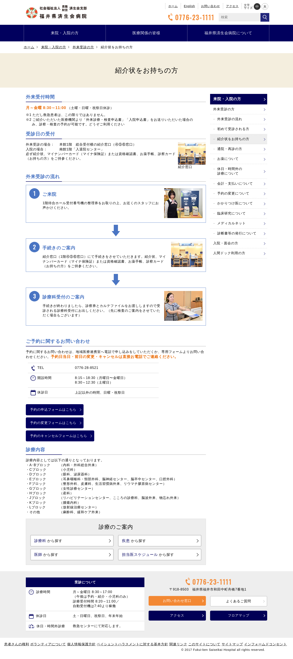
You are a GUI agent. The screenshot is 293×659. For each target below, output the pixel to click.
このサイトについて (204, 646)
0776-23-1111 (191, 17)
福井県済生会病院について (228, 33)
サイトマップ (232, 646)
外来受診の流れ (229, 119)
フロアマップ (238, 618)
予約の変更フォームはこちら (58, 423)
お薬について (228, 158)
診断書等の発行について (236, 233)
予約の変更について (233, 193)
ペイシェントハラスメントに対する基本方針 (132, 646)
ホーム (173, 6)
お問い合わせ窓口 (177, 603)
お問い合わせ (210, 6)
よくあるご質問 (238, 603)
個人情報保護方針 (81, 646)
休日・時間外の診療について (229, 171)
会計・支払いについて (235, 183)
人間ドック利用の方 (229, 253)
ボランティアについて (48, 646)
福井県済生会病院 (56, 11)
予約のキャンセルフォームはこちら (63, 436)
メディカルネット (231, 223)
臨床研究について (231, 213)
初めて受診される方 (233, 129)
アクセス (232, 6)
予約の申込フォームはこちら (58, 409)
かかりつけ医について (235, 203)
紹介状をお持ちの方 (233, 139)
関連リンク (178, 646)
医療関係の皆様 (146, 33)
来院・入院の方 (65, 33)
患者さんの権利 (16, 646)
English (189, 6)
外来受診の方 (83, 47)
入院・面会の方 (225, 243)
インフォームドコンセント (265, 646)
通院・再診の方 (229, 149)
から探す (51, 541)
